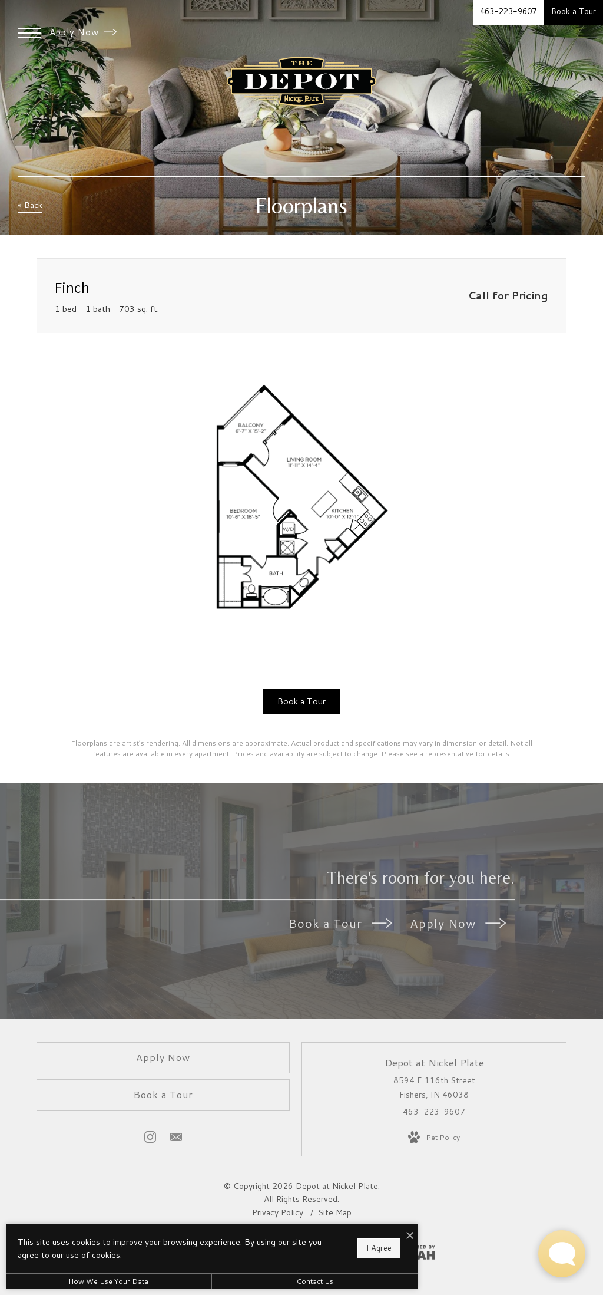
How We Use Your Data (108, 1281)
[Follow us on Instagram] (150, 1139)
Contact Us (314, 1281)
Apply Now (83, 32)
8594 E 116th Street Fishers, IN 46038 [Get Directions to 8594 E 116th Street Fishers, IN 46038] (434, 1087)
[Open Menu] (29, 33)
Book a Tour (340, 923)
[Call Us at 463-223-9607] (508, 12)
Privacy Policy (277, 1212)
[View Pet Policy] (434, 1137)
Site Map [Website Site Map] (335, 1212)
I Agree (379, 1248)
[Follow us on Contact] (176, 1139)
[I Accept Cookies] (409, 1235)
